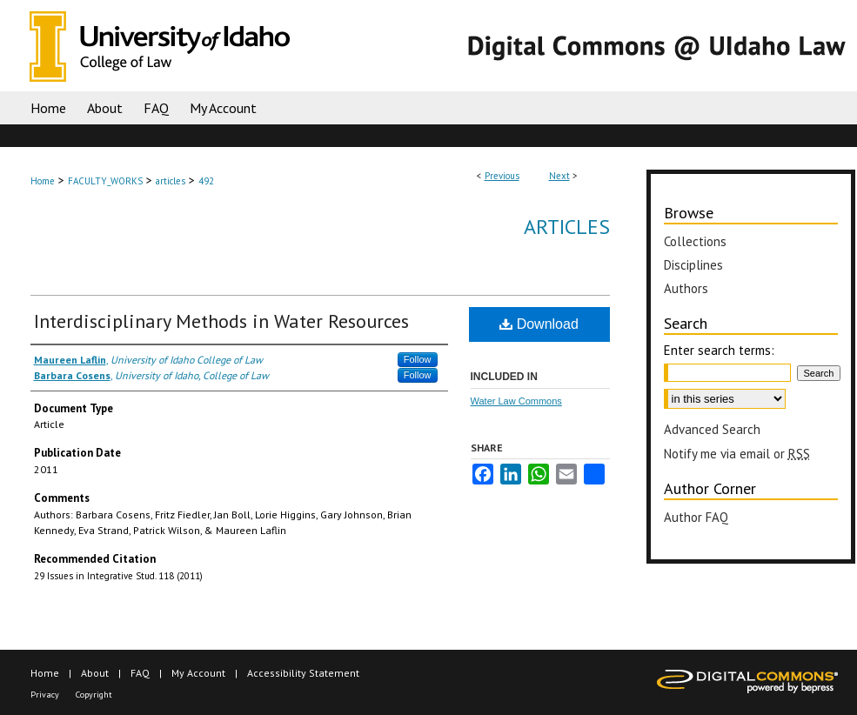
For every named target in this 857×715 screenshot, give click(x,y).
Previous (502, 176)
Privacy (44, 694)
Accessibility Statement (303, 672)
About (95, 672)
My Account (198, 672)
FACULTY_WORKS (105, 181)
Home (42, 181)
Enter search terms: (719, 350)
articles (170, 181)
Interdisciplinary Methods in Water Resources (221, 321)
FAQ (140, 672)
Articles (567, 226)
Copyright (94, 694)
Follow (418, 359)
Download (539, 324)
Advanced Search (712, 429)
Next (559, 176)
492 (206, 181)
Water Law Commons (516, 401)
